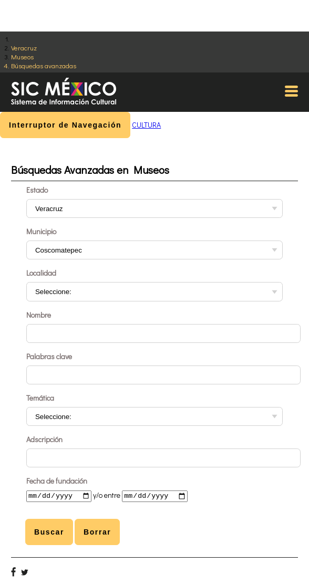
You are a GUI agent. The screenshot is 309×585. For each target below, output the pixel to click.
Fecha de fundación (56, 481)
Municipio (41, 231)
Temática (40, 398)
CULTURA (146, 125)
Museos (22, 56)
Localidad (41, 273)
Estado (37, 190)
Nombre (38, 315)
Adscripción (44, 439)
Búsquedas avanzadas (43, 65)
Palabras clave (49, 356)
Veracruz (24, 47)
